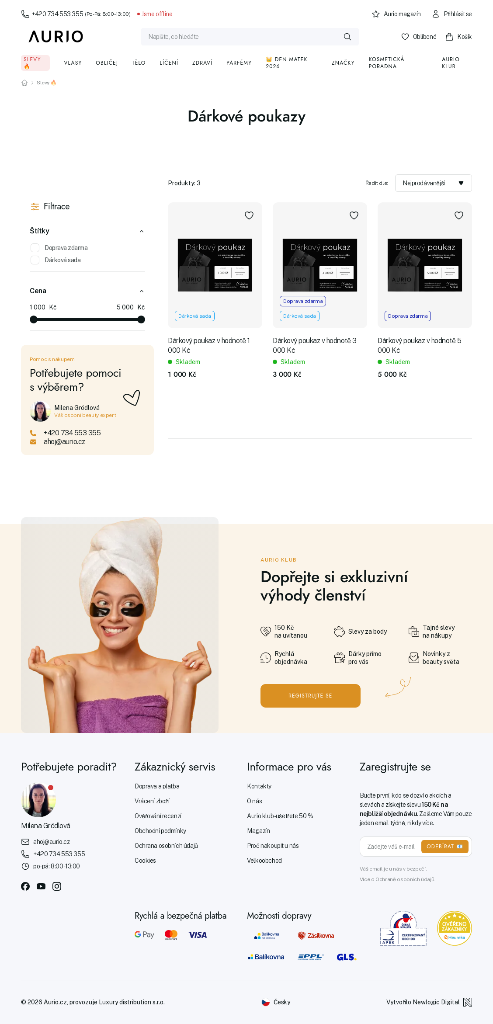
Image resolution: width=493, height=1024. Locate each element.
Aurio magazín (396, 14)
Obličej (107, 63)
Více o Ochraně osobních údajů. (397, 879)
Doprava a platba (157, 786)
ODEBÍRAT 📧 (445, 846)
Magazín (258, 830)
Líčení (169, 63)
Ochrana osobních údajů (166, 845)
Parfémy (239, 63)
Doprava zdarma (59, 247)
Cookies (145, 860)
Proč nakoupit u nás (273, 845)
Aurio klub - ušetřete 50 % (280, 815)
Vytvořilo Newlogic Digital (429, 1002)
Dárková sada (55, 260)
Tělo (139, 63)
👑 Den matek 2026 (286, 63)
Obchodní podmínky (160, 830)
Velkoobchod (264, 860)
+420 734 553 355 (75, 14)
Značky (343, 63)
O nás (254, 801)
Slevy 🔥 (32, 63)
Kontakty (259, 786)
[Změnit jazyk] (275, 1002)
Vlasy (73, 63)
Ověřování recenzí (158, 815)
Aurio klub (451, 63)
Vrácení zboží (152, 801)
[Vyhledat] (347, 36)
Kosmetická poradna (387, 63)
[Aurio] (56, 37)
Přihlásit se (451, 14)
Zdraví (202, 63)
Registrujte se (310, 696)
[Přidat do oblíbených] (249, 215)
